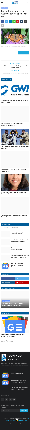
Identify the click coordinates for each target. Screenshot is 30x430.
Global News (4, 7)
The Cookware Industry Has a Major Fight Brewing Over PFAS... (19, 388)
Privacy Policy (20, 424)
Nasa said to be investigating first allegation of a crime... (15, 147)
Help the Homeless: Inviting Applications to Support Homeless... (18, 265)
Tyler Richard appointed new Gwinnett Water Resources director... (14, 193)
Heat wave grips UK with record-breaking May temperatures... (18, 381)
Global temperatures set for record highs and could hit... (13, 336)
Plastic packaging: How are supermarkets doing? (15, 73)
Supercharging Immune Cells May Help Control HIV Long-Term (20, 256)
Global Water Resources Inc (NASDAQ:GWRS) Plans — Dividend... (14, 101)
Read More (23, 53)
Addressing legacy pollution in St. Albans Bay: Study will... (14, 216)
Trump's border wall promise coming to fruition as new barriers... (12, 124)
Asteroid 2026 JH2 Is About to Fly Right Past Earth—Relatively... (19, 240)
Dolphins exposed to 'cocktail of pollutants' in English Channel (15, 66)
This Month (15, 227)
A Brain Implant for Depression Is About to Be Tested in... (19, 232)
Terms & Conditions (10, 424)
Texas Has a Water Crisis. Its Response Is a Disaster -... (17, 374)
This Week (5, 227)
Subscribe (24, 410)
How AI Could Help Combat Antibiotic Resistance (18, 248)
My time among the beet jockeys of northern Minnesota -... (14, 170)
